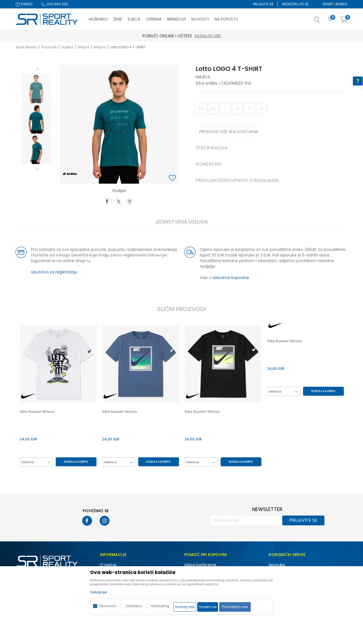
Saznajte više (207, 36)
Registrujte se (295, 4)
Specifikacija (270, 148)
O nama (108, 565)
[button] (322, 21)
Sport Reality (26, 47)
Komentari (270, 164)
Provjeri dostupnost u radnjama (270, 181)
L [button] (225, 108)
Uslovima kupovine (230, 277)
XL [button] (261, 108)
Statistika (134, 606)
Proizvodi (49, 47)
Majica (100, 47)
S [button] (249, 108)
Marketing (160, 606)
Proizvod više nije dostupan (228, 131)
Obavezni (107, 606)
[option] (36, 88)
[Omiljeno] (330, 19)
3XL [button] (213, 108)
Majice (83, 47)
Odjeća (67, 47)
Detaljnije (98, 592)
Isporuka (277, 565)
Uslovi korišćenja (200, 565)
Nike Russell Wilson (37, 411)
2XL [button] (201, 108)
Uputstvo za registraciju (54, 272)
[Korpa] (344, 20)
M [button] (237, 108)
